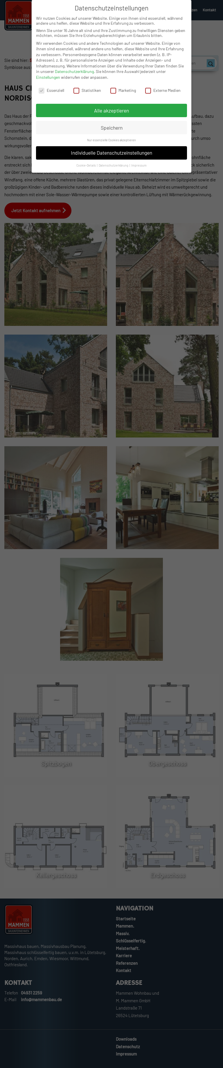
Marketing (123, 93)
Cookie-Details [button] (86, 169)
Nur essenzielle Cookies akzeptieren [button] (111, 143)
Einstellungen (48, 80)
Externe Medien (163, 93)
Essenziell (51, 93)
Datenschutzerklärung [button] (114, 169)
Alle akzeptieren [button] (111, 114)
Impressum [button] (139, 169)
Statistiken (87, 93)
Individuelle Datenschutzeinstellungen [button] (111, 156)
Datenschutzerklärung (74, 74)
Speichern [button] (112, 131)
